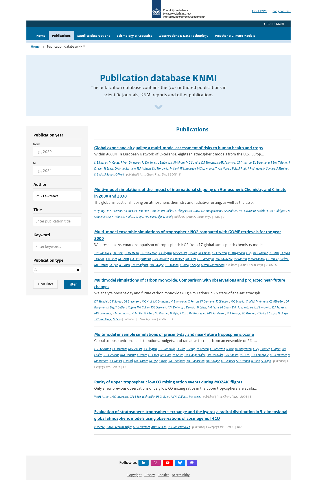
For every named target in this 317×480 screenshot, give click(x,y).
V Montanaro (256, 259)
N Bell (230, 349)
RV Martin (240, 259)
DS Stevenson (209, 162)
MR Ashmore (227, 162)
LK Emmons (160, 301)
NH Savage (157, 265)
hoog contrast (282, 11)
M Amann (204, 253)
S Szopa (109, 174)
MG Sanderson (216, 313)
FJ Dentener (149, 162)
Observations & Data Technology (183, 36)
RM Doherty (175, 307)
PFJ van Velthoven (179, 427)
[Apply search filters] (72, 284)
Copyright (134, 475)
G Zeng (117, 319)
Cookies (163, 475)
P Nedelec (195, 396)
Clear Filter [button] (45, 284)
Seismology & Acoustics (134, 36)
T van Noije (222, 168)
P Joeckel (99, 427)
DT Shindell (101, 301)
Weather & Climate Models (235, 36)
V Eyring (99, 211)
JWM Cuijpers (179, 396)
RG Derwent (158, 307)
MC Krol (190, 259)
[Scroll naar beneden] (158, 107)
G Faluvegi (115, 301)
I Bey (274, 162)
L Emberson (165, 162)
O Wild (119, 174)
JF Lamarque (188, 168)
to (34, 163)
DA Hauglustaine (125, 168)
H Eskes (108, 168)
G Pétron (193, 301)
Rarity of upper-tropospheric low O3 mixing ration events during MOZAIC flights (168, 382)
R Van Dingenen (130, 162)
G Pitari (284, 259)
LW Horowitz (160, 168)
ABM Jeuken (158, 427)
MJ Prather (101, 265)
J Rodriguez (255, 168)
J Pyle (233, 168)
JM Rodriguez (277, 211)
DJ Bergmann (261, 162)
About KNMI (259, 11)
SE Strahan (115, 217)
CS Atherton (244, 162)
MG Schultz (193, 162)
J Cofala (285, 253)
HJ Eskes (118, 253)
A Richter (262, 211)
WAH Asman (102, 396)
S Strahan (282, 168)
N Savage (269, 168)
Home (40, 36)
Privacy (149, 475)
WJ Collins (167, 211)
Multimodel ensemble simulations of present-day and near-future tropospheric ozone (174, 334)
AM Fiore (178, 162)
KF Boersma (260, 253)
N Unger (283, 313)
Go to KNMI (275, 24)
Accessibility (181, 475)
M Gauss (114, 162)
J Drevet (99, 259)
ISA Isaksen (144, 168)
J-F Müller (272, 259)
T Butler (283, 162)
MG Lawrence (205, 168)
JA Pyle (113, 265)
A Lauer (128, 211)
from (36, 144)
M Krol (174, 168)
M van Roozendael (212, 265)
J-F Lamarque (205, 259)
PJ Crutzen (162, 396)
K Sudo (98, 174)
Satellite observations (93, 36)
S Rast (242, 168)
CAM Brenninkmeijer (142, 396)
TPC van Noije (153, 217)
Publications (61, 36)
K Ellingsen (100, 162)
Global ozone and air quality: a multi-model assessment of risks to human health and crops (178, 147)
